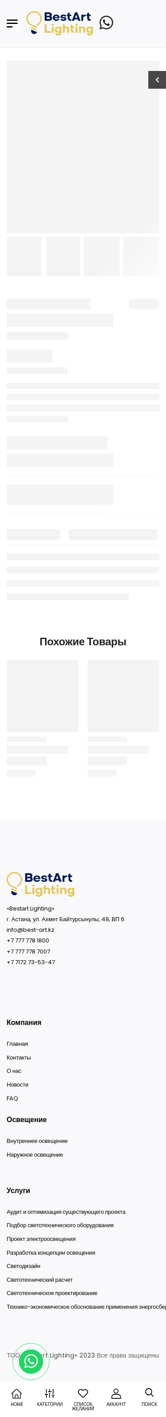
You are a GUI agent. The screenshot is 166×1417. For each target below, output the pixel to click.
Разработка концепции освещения (51, 1252)
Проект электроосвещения (41, 1239)
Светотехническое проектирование (52, 1293)
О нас (14, 1071)
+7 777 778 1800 (28, 940)
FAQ (12, 1098)
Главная (17, 1044)
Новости (17, 1084)
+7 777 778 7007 (28, 951)
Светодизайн (23, 1266)
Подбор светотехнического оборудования (60, 1225)
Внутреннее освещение (37, 1141)
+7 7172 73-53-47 (31, 962)
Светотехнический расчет (40, 1280)
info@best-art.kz (30, 930)
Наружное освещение (35, 1154)
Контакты (19, 1057)
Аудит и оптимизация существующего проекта (66, 1212)
